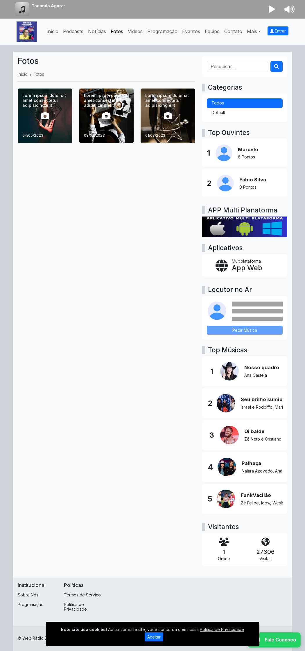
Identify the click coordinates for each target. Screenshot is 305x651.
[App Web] (244, 265)
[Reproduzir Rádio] (272, 9)
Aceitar (154, 636)
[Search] (276, 66)
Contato (233, 31)
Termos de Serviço (82, 594)
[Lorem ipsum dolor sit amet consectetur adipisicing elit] (45, 116)
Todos (217, 102)
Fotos (117, 31)
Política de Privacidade (75, 607)
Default (218, 112)
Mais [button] (252, 31)
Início (52, 31)
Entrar (278, 30)
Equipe (212, 31)
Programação (162, 31)
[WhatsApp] (274, 640)
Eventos (191, 31)
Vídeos (135, 31)
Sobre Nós (28, 594)
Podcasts (73, 31)
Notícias (97, 31)
